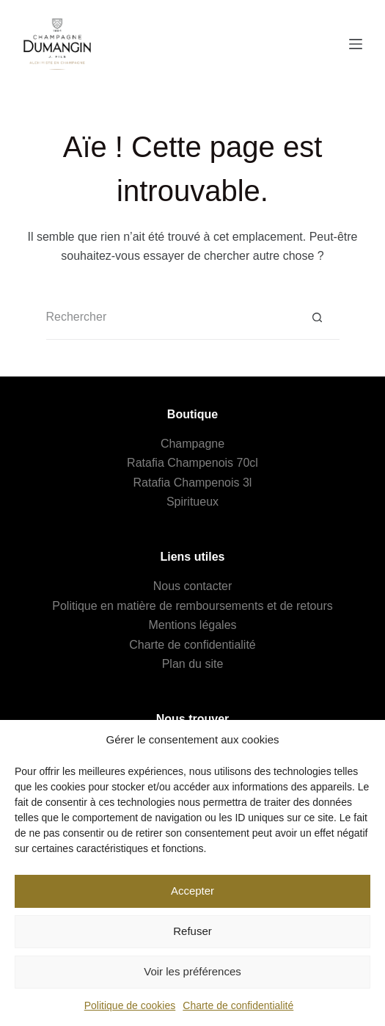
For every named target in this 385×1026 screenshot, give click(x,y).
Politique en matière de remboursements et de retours (192, 606)
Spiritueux (192, 501)
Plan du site (193, 664)
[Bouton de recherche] (318, 318)
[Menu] (355, 44)
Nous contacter (192, 586)
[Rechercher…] (171, 318)
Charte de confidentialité (238, 1005)
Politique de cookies (130, 1005)
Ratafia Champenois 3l (192, 482)
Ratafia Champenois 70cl (192, 462)
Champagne (192, 443)
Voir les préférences (192, 971)
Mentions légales (192, 625)
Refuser (192, 931)
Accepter (192, 890)
